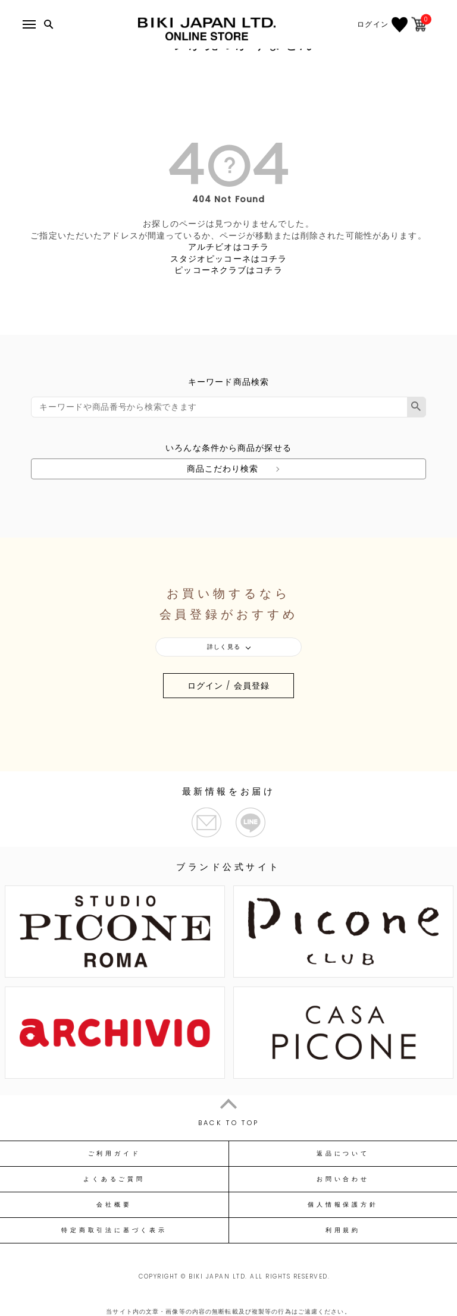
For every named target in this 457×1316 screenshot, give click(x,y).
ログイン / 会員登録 (228, 686)
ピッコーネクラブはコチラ (228, 270)
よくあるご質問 (114, 1179)
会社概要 (114, 1205)
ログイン (379, 24)
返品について (343, 1153)
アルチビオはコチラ (228, 247)
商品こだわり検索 (223, 469)
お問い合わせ (343, 1179)
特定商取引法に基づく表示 (114, 1230)
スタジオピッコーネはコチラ (228, 259)
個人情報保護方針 (343, 1205)
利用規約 (343, 1230)
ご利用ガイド (114, 1153)
